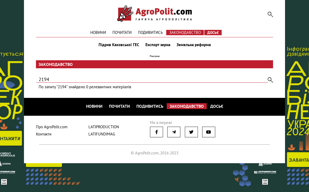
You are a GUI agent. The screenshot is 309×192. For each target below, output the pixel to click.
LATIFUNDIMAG (101, 134)
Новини (98, 32)
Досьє (213, 32)
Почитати (122, 32)
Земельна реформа (194, 44)
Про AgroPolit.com (51, 126)
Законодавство (185, 32)
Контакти (43, 134)
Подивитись (150, 32)
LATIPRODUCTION (103, 126)
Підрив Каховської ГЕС (119, 44)
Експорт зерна (157, 44)
